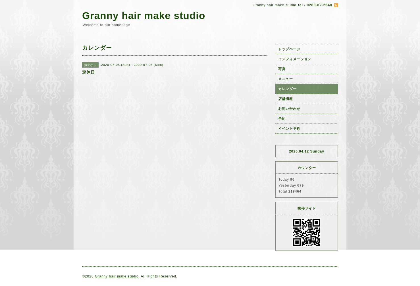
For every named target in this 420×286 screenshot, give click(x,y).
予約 (282, 119)
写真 (282, 69)
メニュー (285, 79)
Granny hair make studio (143, 15)
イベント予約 (289, 129)
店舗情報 (285, 99)
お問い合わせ (289, 109)
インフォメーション (294, 59)
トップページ (289, 49)
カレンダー (287, 89)
